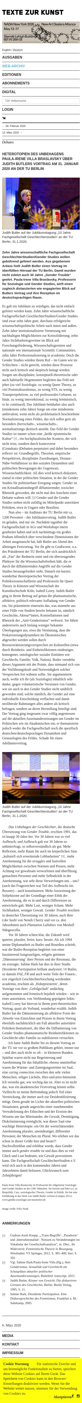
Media (8, 1336)
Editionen (11, 75)
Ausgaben (12, 57)
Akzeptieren (63, 1397)
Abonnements (16, 83)
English (6, 50)
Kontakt (10, 1344)
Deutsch (18, 50)
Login (7, 109)
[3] (63, 856)
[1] (15, 438)
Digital (9, 92)
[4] (65, 969)
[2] (34, 497)
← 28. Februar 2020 (14, 126)
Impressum (12, 1353)
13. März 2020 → (12, 132)
